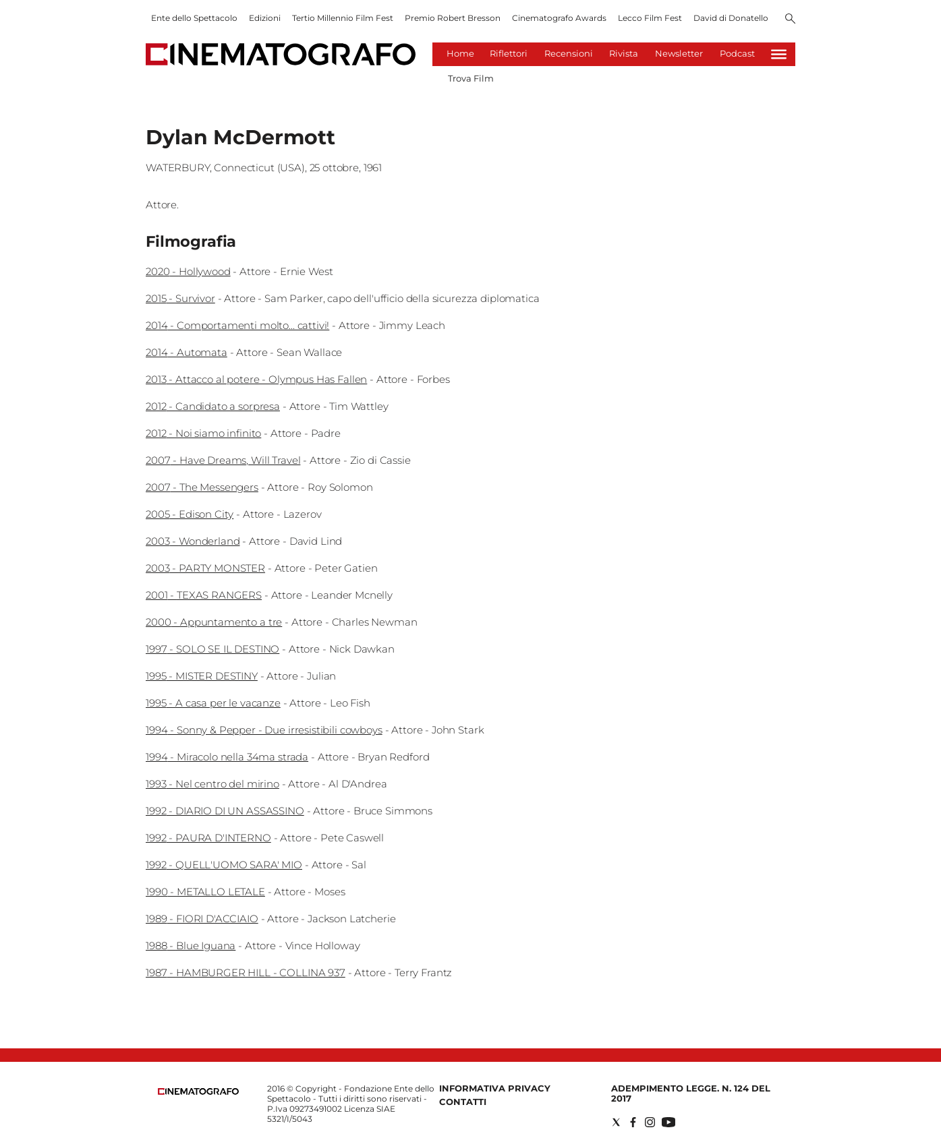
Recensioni (568, 53)
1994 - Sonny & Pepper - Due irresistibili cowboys (264, 729)
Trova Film (471, 78)
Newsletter (679, 53)
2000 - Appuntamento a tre (214, 622)
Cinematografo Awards (559, 18)
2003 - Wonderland (192, 541)
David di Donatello (730, 18)
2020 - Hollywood (188, 271)
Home (460, 53)
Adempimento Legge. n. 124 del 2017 (690, 1093)
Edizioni (265, 18)
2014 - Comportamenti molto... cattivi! (237, 325)
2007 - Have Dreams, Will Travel (223, 460)
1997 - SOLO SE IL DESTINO (212, 648)
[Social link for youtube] (668, 1122)
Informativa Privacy (494, 1088)
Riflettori (508, 53)
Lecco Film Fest (650, 18)
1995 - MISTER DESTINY (202, 675)
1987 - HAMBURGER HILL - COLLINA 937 (245, 972)
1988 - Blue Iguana (190, 945)
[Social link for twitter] (616, 1122)
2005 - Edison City (189, 514)
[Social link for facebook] (633, 1122)
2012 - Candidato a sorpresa (213, 406)
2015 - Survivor (180, 298)
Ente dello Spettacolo (194, 18)
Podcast (737, 53)
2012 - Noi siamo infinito (203, 433)
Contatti (462, 1101)
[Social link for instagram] (650, 1122)
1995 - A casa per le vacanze (213, 702)
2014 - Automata (186, 352)
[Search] (790, 19)
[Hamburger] (779, 54)
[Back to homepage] (198, 1092)
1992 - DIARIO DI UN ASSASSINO (225, 810)
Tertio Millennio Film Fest (342, 18)
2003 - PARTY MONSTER (205, 568)
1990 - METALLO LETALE (205, 891)
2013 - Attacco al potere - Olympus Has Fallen (256, 379)
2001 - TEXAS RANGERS (204, 595)
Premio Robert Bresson (453, 18)
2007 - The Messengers (202, 487)
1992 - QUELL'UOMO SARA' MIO (224, 864)
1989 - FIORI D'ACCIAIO (202, 918)
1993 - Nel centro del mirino (212, 783)
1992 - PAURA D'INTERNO (208, 837)
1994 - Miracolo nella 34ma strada (227, 756)
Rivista (623, 53)
